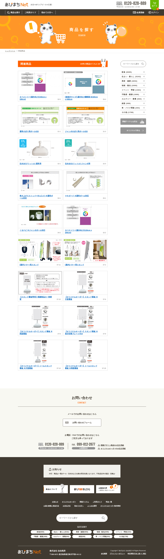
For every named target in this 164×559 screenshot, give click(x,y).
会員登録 (140, 12)
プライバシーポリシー (117, 554)
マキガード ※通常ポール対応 (77, 196)
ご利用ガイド (97, 502)
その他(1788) (123, 536)
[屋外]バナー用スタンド (29, 265)
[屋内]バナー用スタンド (74, 265)
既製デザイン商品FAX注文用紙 (112, 445)
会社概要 (104, 554)
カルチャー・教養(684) (61, 536)
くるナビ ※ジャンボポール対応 (32, 230)
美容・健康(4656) (82, 532)
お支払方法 (66, 506)
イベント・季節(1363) (123, 532)
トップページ (10, 51)
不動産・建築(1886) (40, 536)
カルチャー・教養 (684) (132, 99)
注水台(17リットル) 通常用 (30, 164)
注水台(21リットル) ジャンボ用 (77, 164)
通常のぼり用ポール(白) (29, 131)
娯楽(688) (82, 536)
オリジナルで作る (135, 130)
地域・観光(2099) (103, 532)
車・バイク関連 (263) (131, 108)
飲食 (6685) (127, 72)
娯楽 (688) (126, 103)
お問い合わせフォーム (78, 422)
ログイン (155, 12)
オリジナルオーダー (69, 502)
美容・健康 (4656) (129, 81)
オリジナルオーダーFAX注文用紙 (113, 448)
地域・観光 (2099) (129, 85)
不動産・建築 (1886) (130, 94)
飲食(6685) (40, 532)
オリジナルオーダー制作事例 (110, 506)
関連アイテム (84, 502)
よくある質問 (92, 506)
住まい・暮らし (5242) (131, 77)
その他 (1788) (128, 112)
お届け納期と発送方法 (51, 506)
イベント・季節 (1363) (131, 90)
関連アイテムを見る (129, 121)
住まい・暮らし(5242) (61, 532)
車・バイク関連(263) (103, 536)
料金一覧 (109, 502)
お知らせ (55, 502)
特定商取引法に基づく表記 (137, 554)
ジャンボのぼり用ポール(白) (76, 131)
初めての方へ (79, 506)
